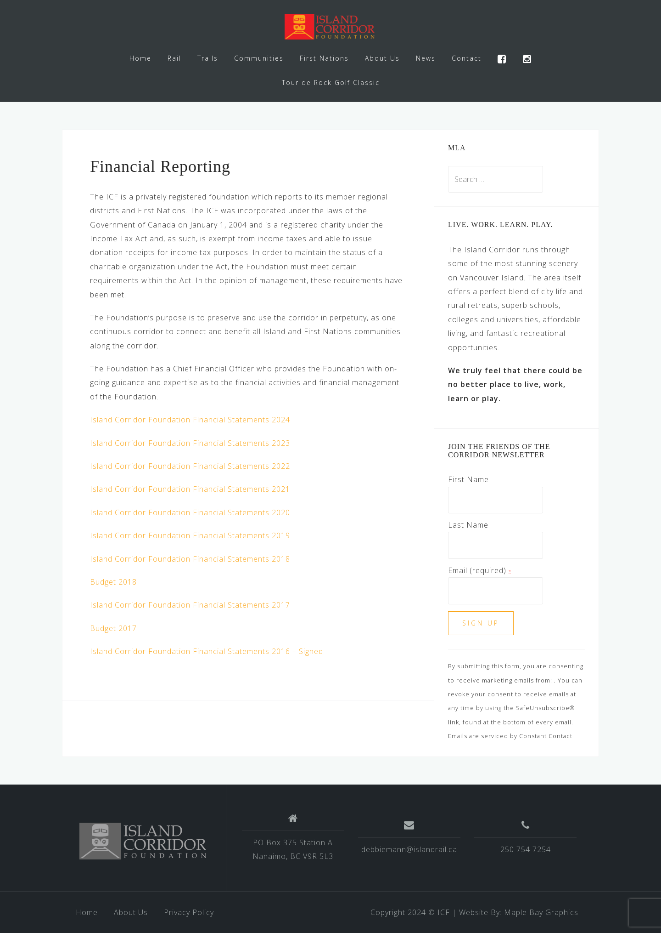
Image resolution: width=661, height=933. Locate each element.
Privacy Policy (189, 912)
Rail (174, 58)
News (426, 58)
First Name (468, 479)
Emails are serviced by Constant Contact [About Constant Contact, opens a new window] (510, 736)
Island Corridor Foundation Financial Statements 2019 (190, 535)
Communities (259, 58)
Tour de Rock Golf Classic (331, 82)
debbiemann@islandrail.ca (409, 849)
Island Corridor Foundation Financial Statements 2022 (190, 466)
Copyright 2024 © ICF (410, 912)
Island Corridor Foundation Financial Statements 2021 (190, 489)
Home (140, 58)
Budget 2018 (113, 582)
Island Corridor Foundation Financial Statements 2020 (190, 512)
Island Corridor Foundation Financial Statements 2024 (190, 420)
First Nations (324, 58)
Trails (207, 58)
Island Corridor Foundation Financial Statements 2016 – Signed (206, 651)
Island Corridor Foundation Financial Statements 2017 (190, 605)
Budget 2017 (113, 628)
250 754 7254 (525, 849)
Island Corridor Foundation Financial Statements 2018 (190, 559)
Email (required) (479, 570)
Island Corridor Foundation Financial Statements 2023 (190, 443)
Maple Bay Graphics (541, 912)
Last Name (468, 525)
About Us (382, 58)
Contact (467, 58)
